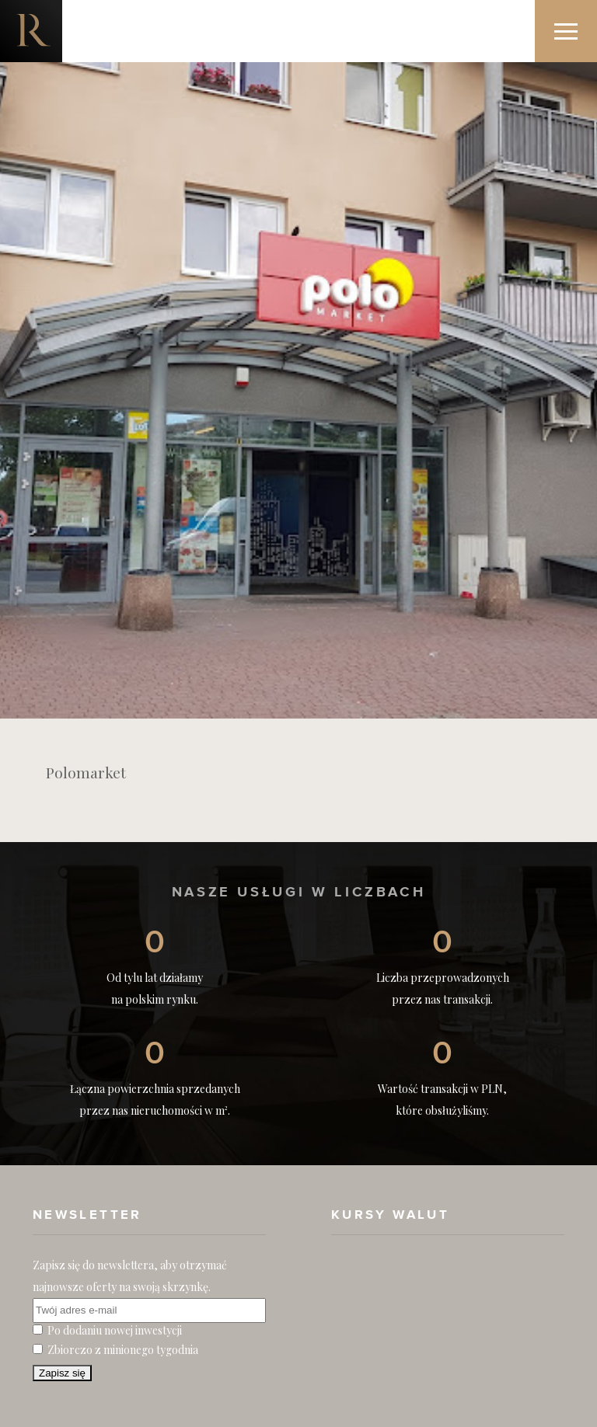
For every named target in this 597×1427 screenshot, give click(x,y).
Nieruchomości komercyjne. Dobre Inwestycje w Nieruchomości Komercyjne (31, 31)
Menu (575, 16)
